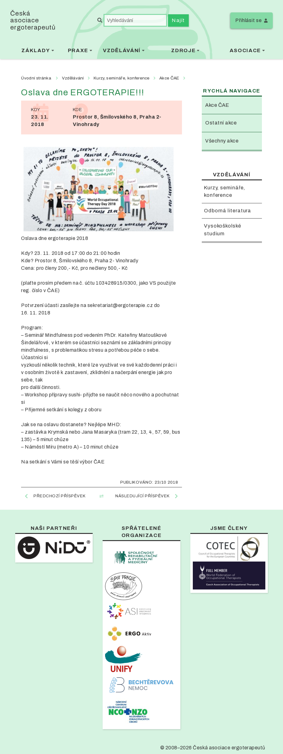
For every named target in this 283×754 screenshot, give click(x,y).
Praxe (78, 50)
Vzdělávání (121, 50)
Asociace (245, 50)
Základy (35, 50)
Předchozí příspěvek (59, 496)
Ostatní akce (221, 122)
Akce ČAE (217, 105)
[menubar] (141, 51)
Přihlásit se (248, 20)
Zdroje (183, 50)
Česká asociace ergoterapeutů (32, 20)
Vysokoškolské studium (222, 230)
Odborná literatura (227, 210)
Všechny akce (221, 140)
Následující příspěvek (142, 496)
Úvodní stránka (36, 78)
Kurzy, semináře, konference (224, 191)
